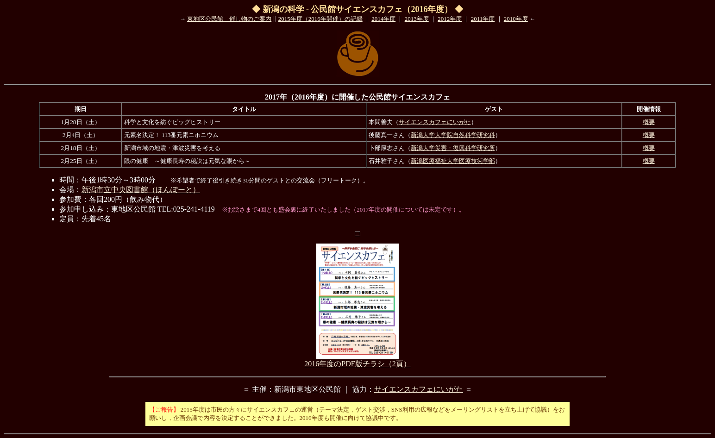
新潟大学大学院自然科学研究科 (453, 134)
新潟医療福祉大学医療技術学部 (453, 160)
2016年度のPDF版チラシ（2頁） (357, 360)
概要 (649, 122)
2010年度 (516, 18)
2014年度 (383, 18)
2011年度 (483, 18)
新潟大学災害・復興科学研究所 (453, 147)
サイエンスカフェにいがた (435, 122)
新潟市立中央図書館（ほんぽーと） (141, 190)
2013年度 (417, 18)
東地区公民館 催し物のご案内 (229, 18)
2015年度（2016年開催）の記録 (320, 18)
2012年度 (450, 18)
